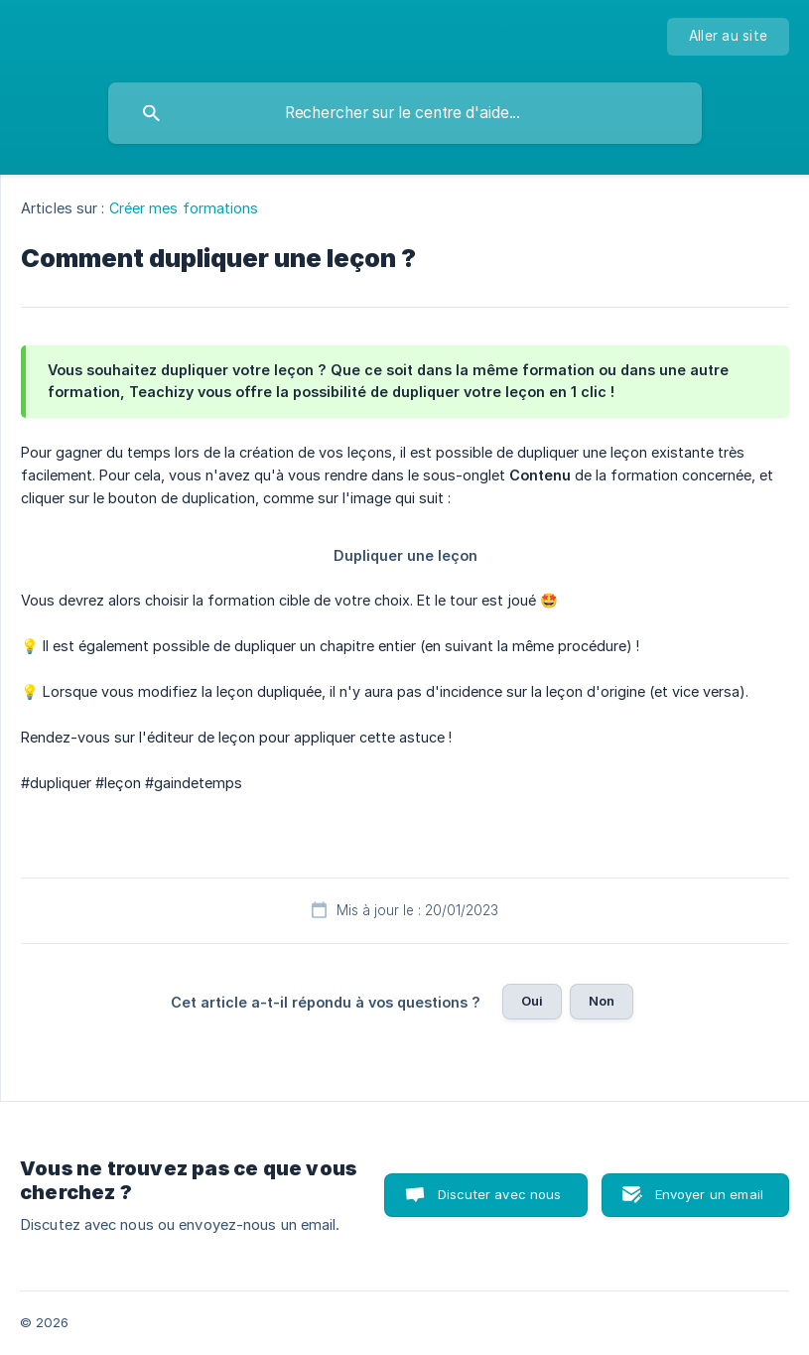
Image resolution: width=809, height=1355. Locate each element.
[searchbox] (405, 113)
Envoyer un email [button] (709, 1194)
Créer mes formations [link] (184, 208)
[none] (728, 37)
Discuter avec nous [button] (500, 1194)
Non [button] (601, 1001)
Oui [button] (532, 1001)
